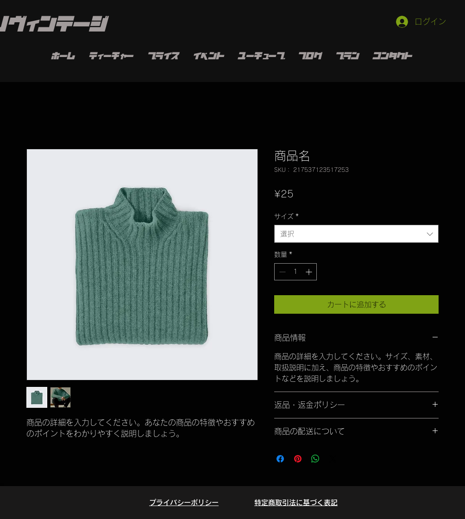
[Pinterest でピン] (297, 458)
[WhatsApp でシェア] (315, 458)
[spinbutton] (295, 272)
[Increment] (309, 272)
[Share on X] (333, 458)
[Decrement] (281, 272)
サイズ (286, 216)
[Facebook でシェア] (280, 458)
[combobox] (356, 234)
